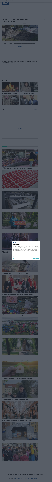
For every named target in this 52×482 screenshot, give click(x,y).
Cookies (17, 256)
